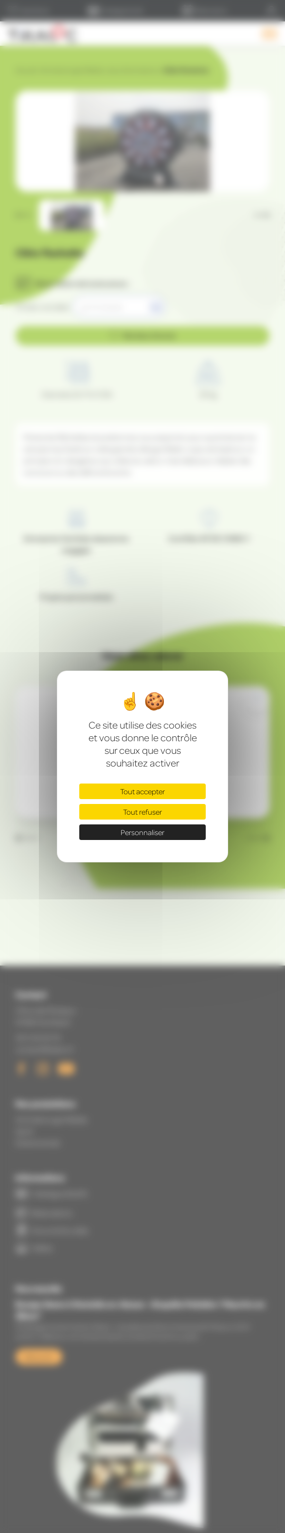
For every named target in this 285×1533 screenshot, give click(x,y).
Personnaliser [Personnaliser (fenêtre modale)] (142, 832)
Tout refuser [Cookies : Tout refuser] (142, 812)
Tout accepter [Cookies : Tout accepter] (142, 791)
